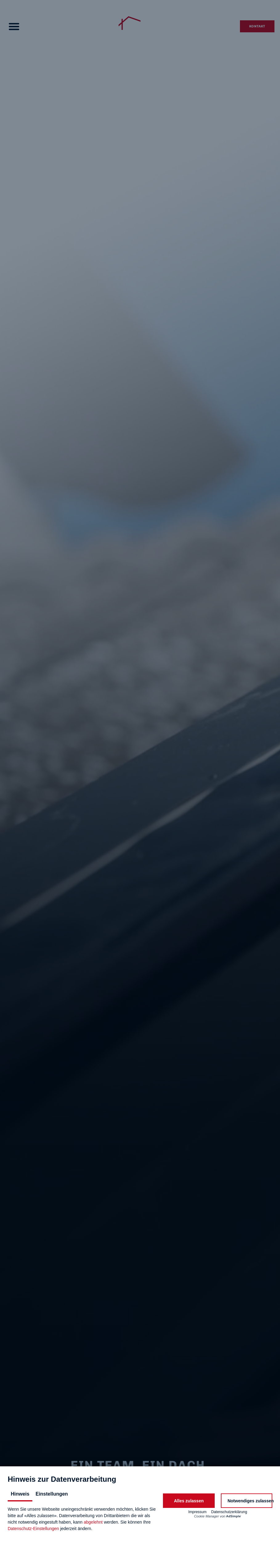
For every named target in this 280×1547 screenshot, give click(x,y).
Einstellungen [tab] (51, 1494)
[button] (188, 1500)
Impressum (197, 1512)
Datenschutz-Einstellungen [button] (33, 1528)
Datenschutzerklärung (229, 1512)
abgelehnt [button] (93, 1522)
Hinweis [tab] (20, 1494)
